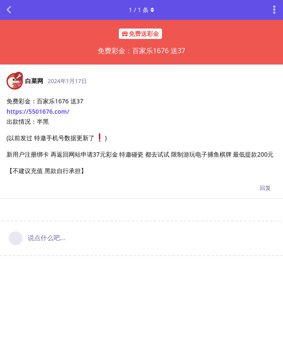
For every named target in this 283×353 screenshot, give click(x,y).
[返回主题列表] (8, 10)
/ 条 (141, 10)
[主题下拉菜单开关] (274, 10)
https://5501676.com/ (38, 111)
